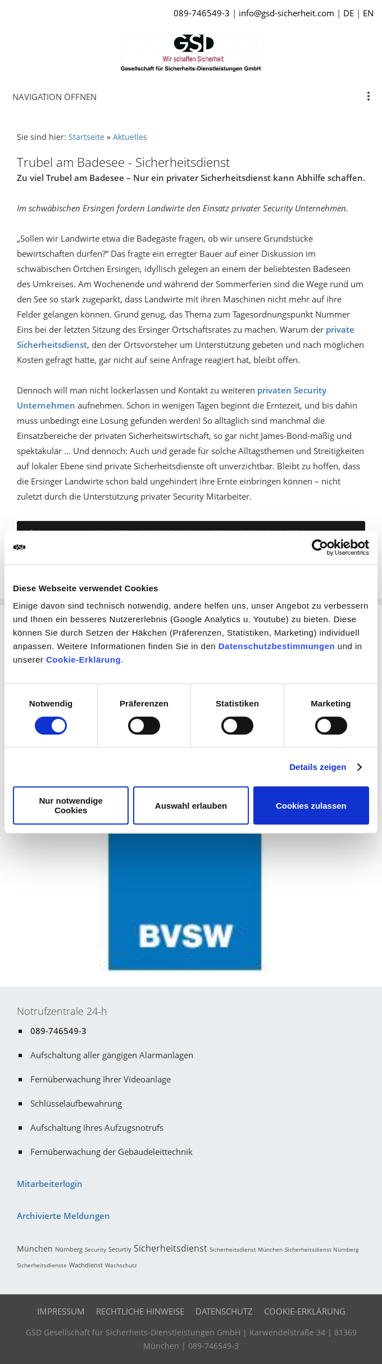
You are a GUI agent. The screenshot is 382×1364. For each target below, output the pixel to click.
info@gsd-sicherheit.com (286, 13)
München (35, 1248)
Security (95, 1249)
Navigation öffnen (54, 96)
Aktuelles (130, 137)
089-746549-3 (202, 13)
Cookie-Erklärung (83, 659)
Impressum (61, 1311)
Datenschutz (224, 1311)
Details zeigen (317, 767)
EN (368, 13)
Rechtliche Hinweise (140, 1311)
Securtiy (119, 1249)
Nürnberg (69, 1249)
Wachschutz (121, 1265)
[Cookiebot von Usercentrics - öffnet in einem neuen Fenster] (320, 547)
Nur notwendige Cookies (71, 805)
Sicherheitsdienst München (246, 1249)
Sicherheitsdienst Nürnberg (321, 1249)
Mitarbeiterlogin (50, 1183)
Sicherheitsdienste (42, 1265)
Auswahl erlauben (191, 805)
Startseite (86, 137)
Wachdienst (86, 1265)
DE (348, 13)
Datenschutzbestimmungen (277, 646)
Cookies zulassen (311, 805)
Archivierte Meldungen (63, 1215)
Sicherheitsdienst (170, 1248)
